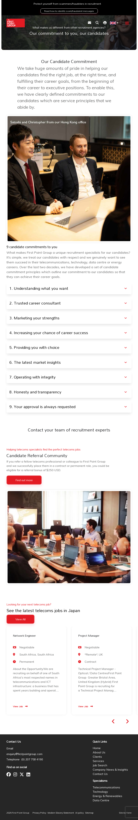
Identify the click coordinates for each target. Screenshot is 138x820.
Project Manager (88, 635)
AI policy (79, 813)
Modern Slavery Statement (61, 813)
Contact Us (100, 774)
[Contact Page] (89, 23)
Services (98, 761)
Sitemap (89, 813)
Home (97, 748)
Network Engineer (24, 635)
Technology (100, 792)
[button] (113, 721)
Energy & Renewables (107, 796)
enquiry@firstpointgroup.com (24, 754)
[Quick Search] (97, 23)
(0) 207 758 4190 (32, 759)
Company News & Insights (110, 769)
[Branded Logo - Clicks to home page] (15, 23)
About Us (99, 752)
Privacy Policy (39, 813)
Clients (97, 757)
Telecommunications (106, 787)
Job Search (100, 765)
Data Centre (101, 800)
